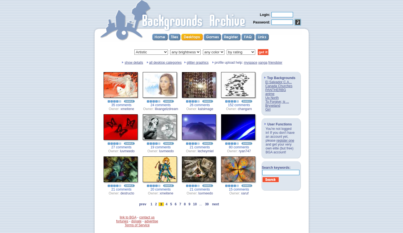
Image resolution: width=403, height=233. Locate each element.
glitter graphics (197, 63)
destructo (127, 193)
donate (136, 221)
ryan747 (245, 151)
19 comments (161, 147)
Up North (272, 98)
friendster (275, 63)
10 (195, 204)
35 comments (121, 105)
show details (134, 63)
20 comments (161, 189)
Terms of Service (137, 225)
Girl (268, 109)
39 (207, 204)
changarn (245, 109)
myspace (250, 63)
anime (270, 94)
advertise (151, 221)
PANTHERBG (275, 90)
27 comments (121, 147)
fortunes (122, 221)
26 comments (200, 105)
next (215, 204)
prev (142, 204)
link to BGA (128, 217)
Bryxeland (272, 106)
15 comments (239, 189)
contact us (147, 217)
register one (285, 140)
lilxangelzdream (166, 109)
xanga (263, 63)
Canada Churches (278, 86)
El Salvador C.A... (278, 82)
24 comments (161, 105)
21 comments (200, 147)
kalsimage (205, 109)
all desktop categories (165, 63)
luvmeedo (127, 151)
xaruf (245, 193)
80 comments (239, 147)
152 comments (239, 105)
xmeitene (127, 109)
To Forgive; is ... (277, 102)
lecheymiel (206, 151)
